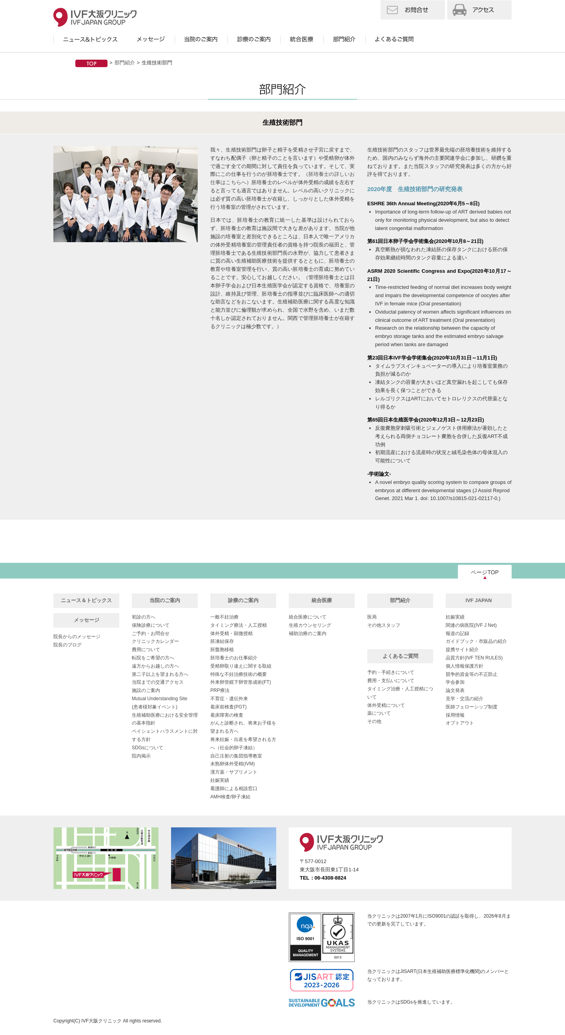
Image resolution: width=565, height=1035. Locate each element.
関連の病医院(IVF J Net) (471, 625)
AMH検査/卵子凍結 (230, 797)
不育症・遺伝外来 (229, 698)
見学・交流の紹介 (464, 698)
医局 (372, 617)
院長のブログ (67, 645)
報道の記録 (457, 633)
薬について (379, 713)
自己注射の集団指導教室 (236, 756)
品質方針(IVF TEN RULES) (474, 658)
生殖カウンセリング (310, 625)
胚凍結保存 (222, 641)
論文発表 (455, 690)
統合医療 (322, 600)
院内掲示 (141, 756)
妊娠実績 (219, 780)
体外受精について (386, 705)
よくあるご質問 (400, 656)
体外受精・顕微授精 (231, 633)
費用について (146, 649)
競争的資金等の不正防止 (472, 674)
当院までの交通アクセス (158, 682)
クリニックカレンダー (155, 641)
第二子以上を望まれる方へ (160, 674)
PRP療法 (220, 690)
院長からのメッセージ (76, 636)
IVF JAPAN (479, 600)
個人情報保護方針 (464, 666)
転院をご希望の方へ (153, 658)
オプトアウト (460, 723)
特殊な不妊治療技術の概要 (238, 674)
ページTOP (485, 572)
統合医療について (307, 617)
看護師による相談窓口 (233, 788)
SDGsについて (147, 747)
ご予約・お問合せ (151, 633)
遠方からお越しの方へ (155, 666)
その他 (374, 721)
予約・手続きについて (390, 672)
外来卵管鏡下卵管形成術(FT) (240, 682)
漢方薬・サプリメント (233, 772)
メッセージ (86, 620)
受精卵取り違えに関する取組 (241, 666)
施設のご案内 (146, 690)
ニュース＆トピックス (86, 600)
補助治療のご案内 (307, 633)
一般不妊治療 (224, 617)
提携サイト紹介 (462, 649)
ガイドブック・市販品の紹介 (476, 641)
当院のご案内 (164, 600)
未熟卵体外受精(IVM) (232, 764)
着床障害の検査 (226, 715)
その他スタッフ (383, 625)
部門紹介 (125, 63)
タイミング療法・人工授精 (238, 625)
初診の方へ (143, 617)
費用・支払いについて (390, 680)
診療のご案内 (243, 600)
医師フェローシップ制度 (472, 707)
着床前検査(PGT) (228, 707)
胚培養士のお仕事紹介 (233, 658)
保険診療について (151, 625)
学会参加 (455, 682)
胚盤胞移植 (222, 649)
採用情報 (455, 715)
